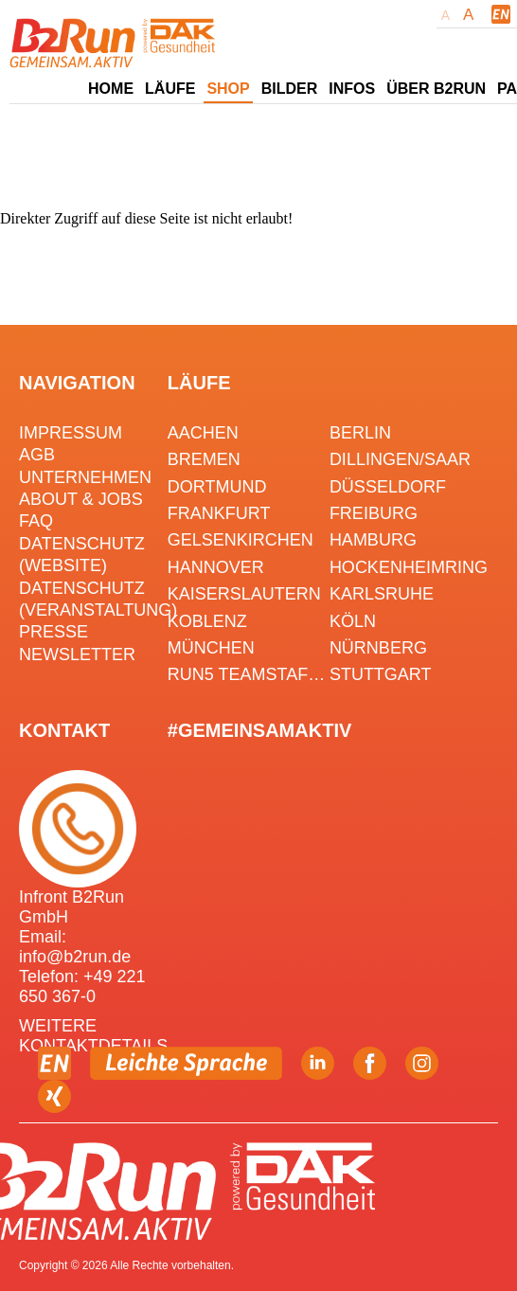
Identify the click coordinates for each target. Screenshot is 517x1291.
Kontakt (64, 730)
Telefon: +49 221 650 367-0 (82, 986)
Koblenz (207, 621)
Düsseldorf (388, 486)
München (211, 647)
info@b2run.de (75, 956)
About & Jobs (81, 499)
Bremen (204, 459)
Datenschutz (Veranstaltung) (91, 599)
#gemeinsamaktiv (259, 730)
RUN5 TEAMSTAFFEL (249, 674)
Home (111, 89)
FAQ (36, 520)
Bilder (289, 89)
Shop (227, 89)
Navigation (77, 382)
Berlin (360, 432)
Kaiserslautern (244, 593)
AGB (37, 454)
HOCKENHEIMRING (409, 567)
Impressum (70, 432)
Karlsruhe (382, 593)
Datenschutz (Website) (82, 554)
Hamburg (373, 539)
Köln (353, 621)
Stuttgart (381, 674)
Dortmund (217, 486)
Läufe (199, 382)
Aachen (203, 432)
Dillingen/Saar (400, 459)
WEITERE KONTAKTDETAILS (93, 1035)
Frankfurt (219, 513)
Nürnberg (378, 647)
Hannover (216, 567)
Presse (53, 631)
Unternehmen (85, 477)
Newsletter (77, 654)
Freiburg (374, 513)
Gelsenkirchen (240, 539)
